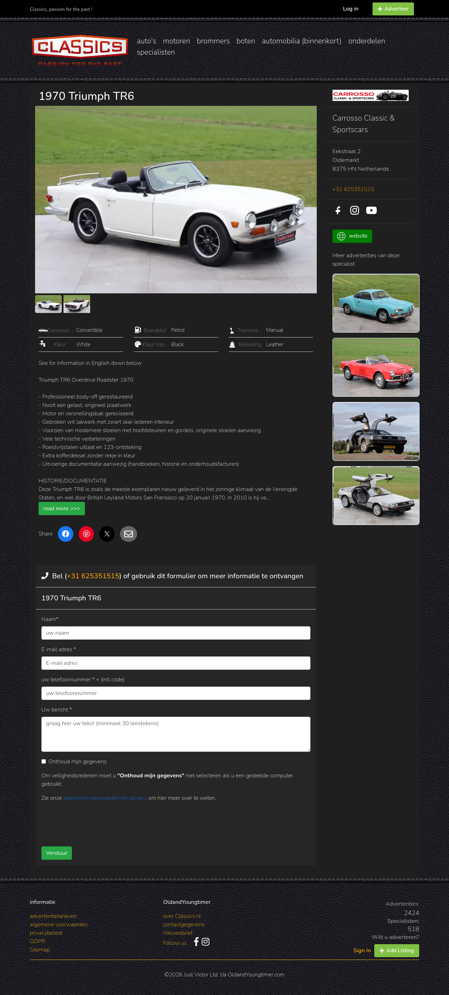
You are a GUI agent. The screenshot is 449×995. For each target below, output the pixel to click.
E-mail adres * (58, 649)
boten (245, 41)
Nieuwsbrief (178, 933)
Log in (351, 9)
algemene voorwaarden (59, 924)
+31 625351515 (93, 576)
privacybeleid (46, 933)
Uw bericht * (56, 710)
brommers (213, 41)
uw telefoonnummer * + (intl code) (83, 679)
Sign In (362, 950)
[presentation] (164, 821)
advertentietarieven (53, 916)
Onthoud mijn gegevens (77, 761)
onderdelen (366, 41)
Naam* (50, 619)
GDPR (37, 941)
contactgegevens (184, 924)
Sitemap (40, 950)
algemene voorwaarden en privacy (105, 798)
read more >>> (61, 508)
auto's (146, 41)
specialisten (156, 52)
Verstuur (56, 853)
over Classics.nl (182, 916)
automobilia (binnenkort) (302, 41)
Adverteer (393, 8)
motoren (176, 41)
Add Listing (397, 950)
